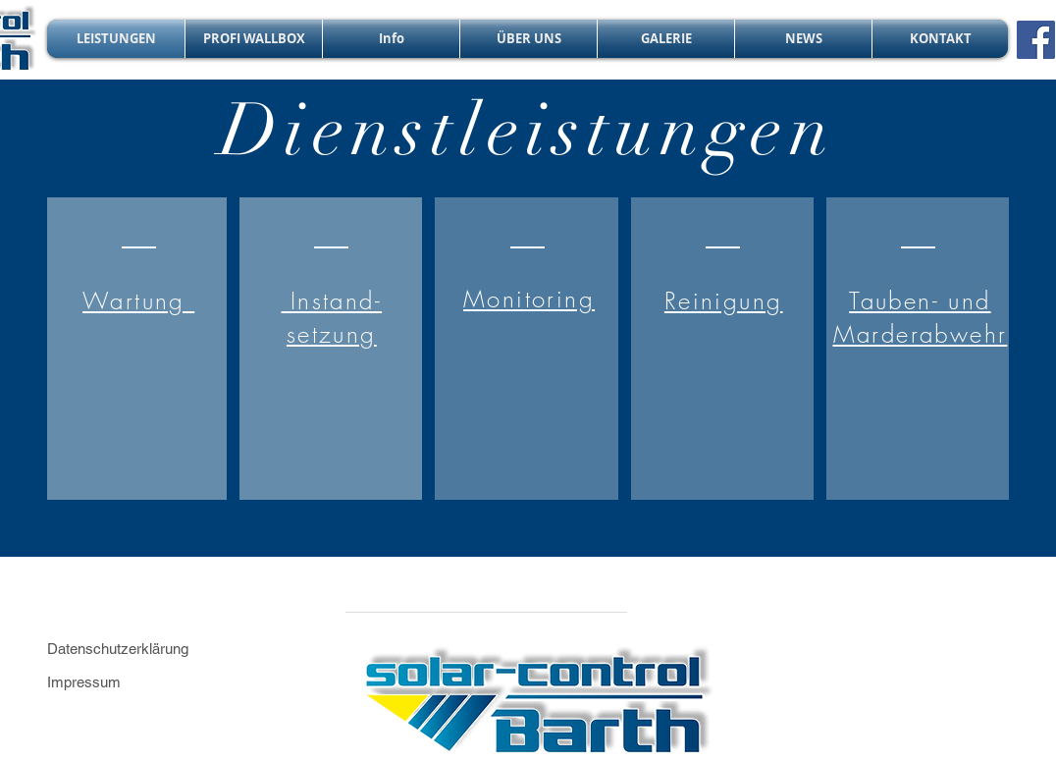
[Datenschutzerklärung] (141, 648)
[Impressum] (132, 682)
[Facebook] (1036, 40)
